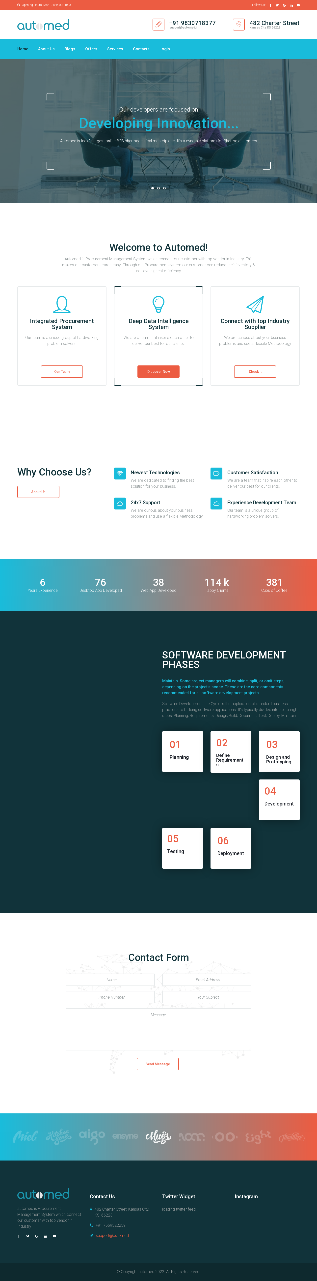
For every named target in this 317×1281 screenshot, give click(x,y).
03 (164, 188)
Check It (255, 372)
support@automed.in (114, 1235)
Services (115, 49)
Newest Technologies (155, 473)
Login (164, 49)
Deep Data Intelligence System (159, 324)
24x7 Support (145, 503)
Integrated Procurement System (62, 324)
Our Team (62, 372)
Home (22, 49)
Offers (91, 49)
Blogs (70, 49)
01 (152, 188)
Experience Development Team (261, 503)
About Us (46, 49)
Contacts (141, 49)
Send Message (158, 1064)
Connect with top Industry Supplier (255, 324)
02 (158, 188)
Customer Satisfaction (252, 473)
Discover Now (158, 372)
